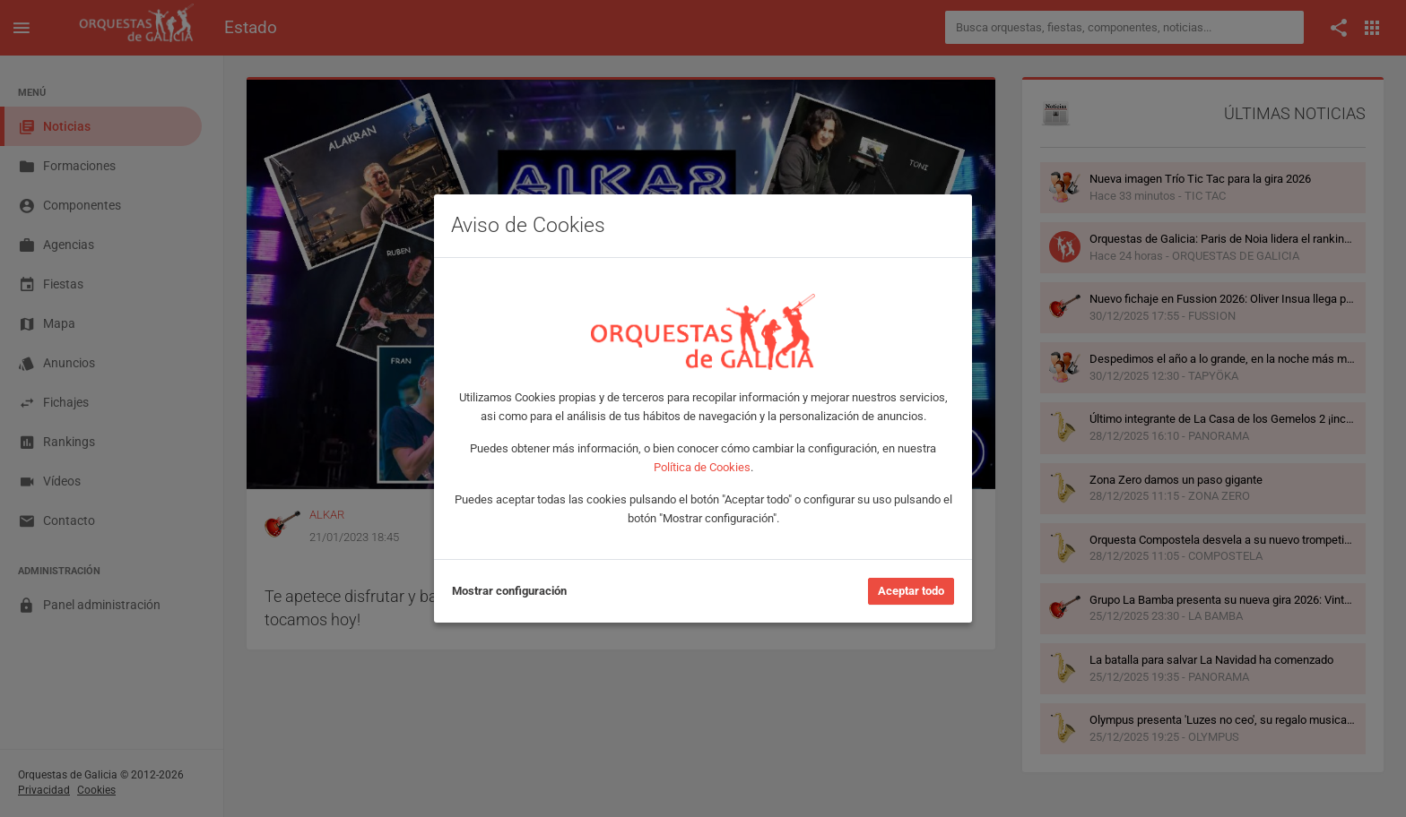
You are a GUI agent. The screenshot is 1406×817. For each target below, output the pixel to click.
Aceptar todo (911, 591)
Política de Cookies (702, 467)
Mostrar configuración (509, 591)
